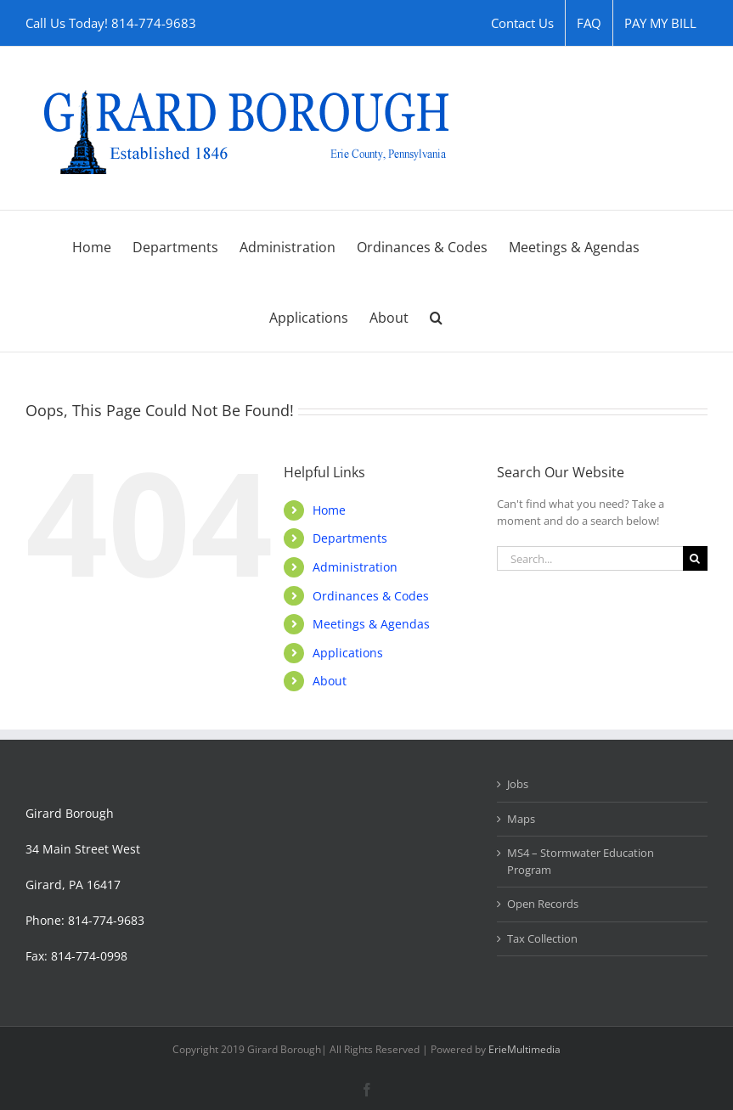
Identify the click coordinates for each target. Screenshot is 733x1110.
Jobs (517, 784)
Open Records (542, 903)
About (330, 681)
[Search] (695, 558)
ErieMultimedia (524, 1049)
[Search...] (590, 558)
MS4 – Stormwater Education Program (580, 861)
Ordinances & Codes (371, 596)
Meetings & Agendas (371, 624)
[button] (436, 316)
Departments (350, 538)
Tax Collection (542, 938)
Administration (355, 567)
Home (329, 510)
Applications (348, 653)
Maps (521, 818)
